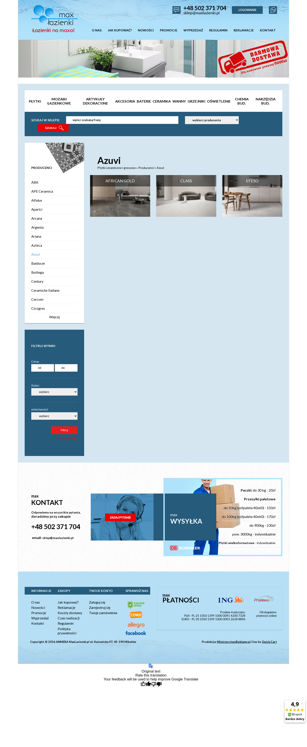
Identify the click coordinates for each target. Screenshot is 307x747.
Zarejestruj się (99, 607)
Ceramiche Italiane (45, 290)
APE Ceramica (42, 191)
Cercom (37, 299)
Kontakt (37, 623)
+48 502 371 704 (204, 7)
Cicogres (38, 308)
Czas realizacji (69, 618)
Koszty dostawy (70, 613)
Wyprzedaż (40, 618)
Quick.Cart (269, 642)
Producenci (146, 168)
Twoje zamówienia (103, 613)
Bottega (37, 272)
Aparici (36, 209)
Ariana (36, 236)
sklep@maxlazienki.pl (201, 12)
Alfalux (36, 200)
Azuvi (35, 254)
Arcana (36, 218)
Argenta (37, 227)
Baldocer (38, 263)
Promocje (38, 613)
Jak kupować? (68, 602)
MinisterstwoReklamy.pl (234, 642)
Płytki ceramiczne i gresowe (116, 168)
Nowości (38, 607)
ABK (35, 182)
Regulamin (66, 623)
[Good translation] (146, 684)
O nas (35, 602)
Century (37, 281)
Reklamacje (66, 607)
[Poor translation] (156, 684)
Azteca (36, 245)
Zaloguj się (97, 602)
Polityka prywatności (67, 631)
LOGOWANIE (247, 10)
